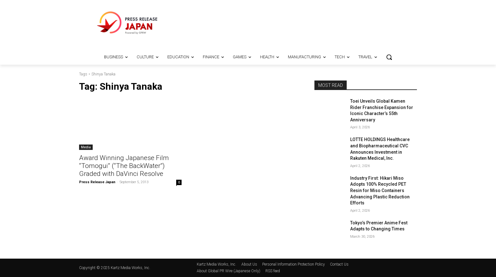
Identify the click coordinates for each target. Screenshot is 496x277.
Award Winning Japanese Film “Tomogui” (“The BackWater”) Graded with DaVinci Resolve (124, 165)
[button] (389, 57)
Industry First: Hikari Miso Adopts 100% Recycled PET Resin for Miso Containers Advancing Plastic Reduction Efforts (380, 190)
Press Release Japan (97, 182)
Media (86, 147)
